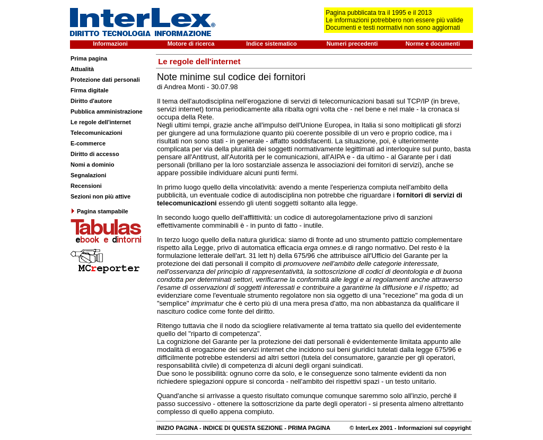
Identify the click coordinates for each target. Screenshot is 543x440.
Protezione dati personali (105, 79)
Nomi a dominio (93, 164)
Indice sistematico (271, 43)
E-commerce (88, 143)
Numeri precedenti (352, 43)
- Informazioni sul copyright (432, 428)
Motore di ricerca (191, 43)
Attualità (82, 69)
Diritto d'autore (91, 101)
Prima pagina (89, 58)
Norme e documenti (433, 43)
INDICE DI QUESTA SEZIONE (243, 428)
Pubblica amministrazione (107, 111)
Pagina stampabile (99, 211)
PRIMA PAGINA (309, 428)
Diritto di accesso (95, 154)
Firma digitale (90, 90)
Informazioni (110, 43)
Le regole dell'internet (101, 122)
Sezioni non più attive (100, 196)
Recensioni (86, 186)
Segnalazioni (88, 175)
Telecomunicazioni (96, 133)
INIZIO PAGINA (177, 428)
